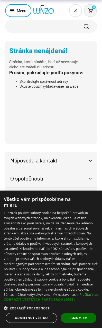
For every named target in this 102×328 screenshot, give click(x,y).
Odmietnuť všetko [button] (31, 318)
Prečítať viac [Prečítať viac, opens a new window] (88, 294)
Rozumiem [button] (78, 318)
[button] (51, 299)
